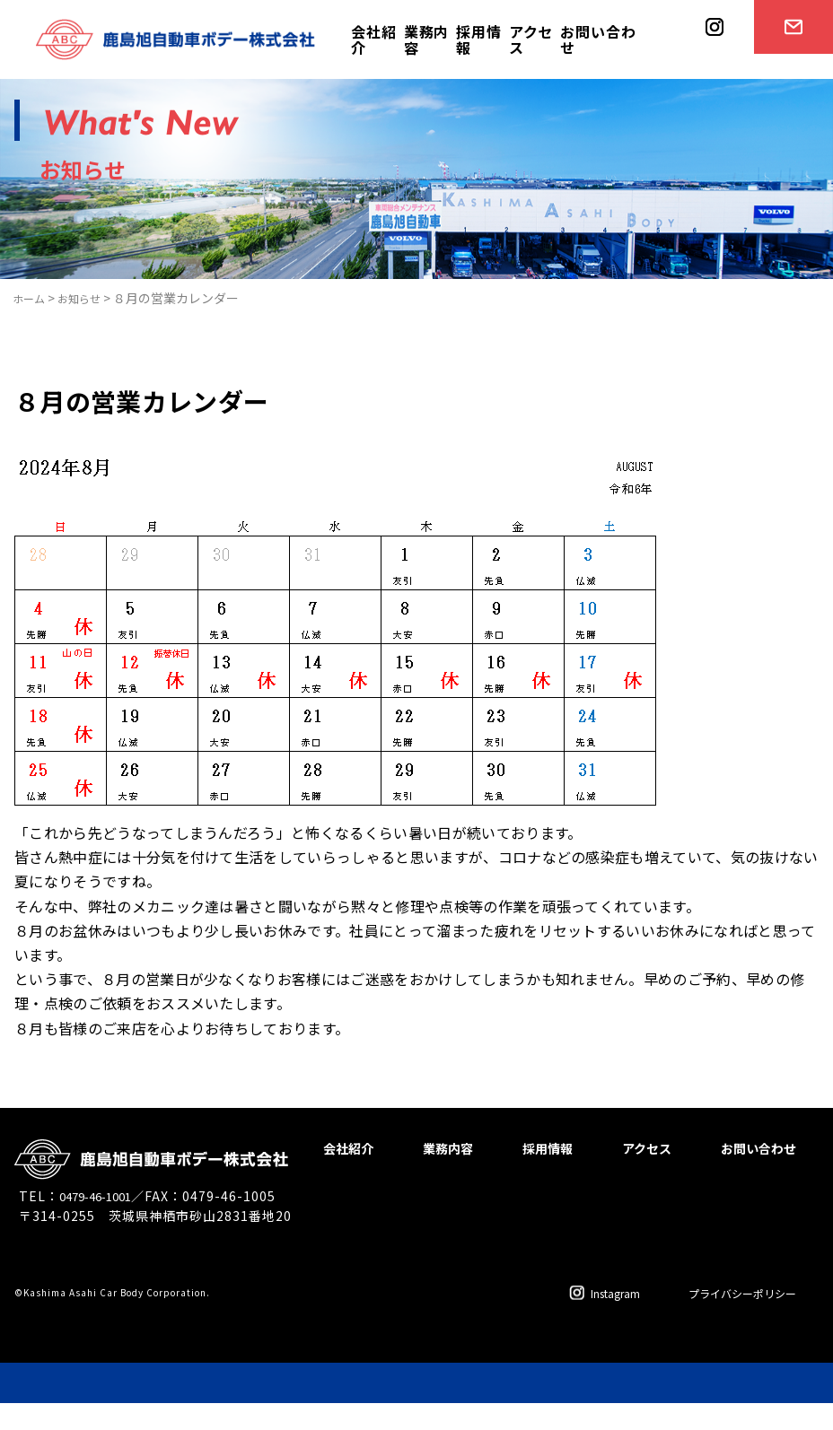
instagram (708, 77)
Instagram (577, 1320)
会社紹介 (373, 39)
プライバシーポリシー (729, 1320)
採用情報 (478, 39)
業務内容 (426, 39)
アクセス (531, 39)
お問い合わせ (598, 39)
